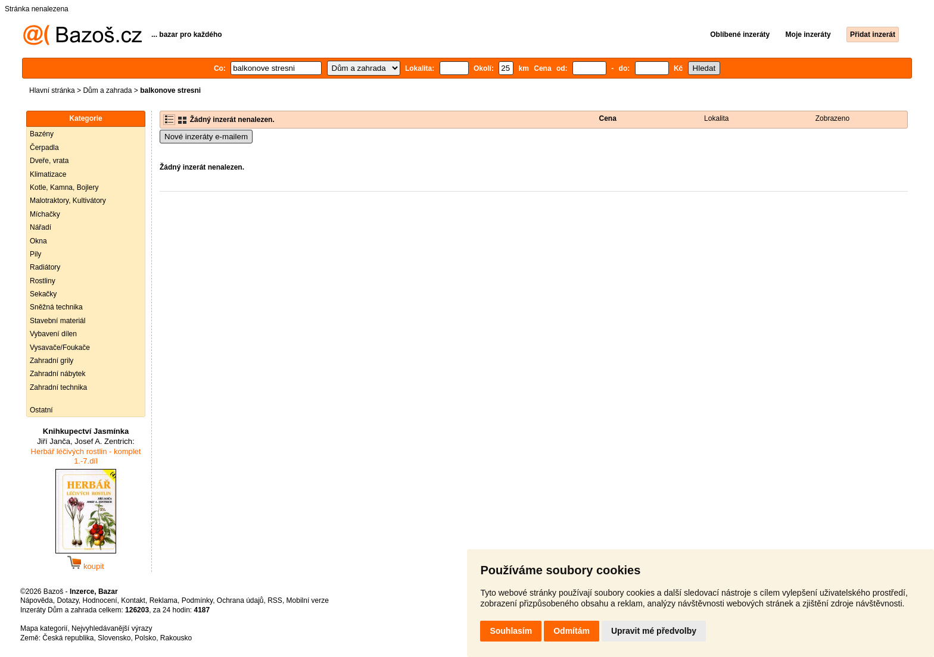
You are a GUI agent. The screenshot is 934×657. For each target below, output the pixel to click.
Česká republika (68, 638)
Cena (608, 118)
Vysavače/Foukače (60, 347)
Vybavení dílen (53, 334)
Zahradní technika (58, 387)
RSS (274, 600)
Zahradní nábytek (57, 374)
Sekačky (43, 294)
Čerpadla (44, 147)
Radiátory (45, 267)
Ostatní (41, 410)
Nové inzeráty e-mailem (206, 136)
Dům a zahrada (107, 90)
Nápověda (36, 600)
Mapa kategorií (43, 628)
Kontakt (133, 600)
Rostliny (42, 281)
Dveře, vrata (49, 161)
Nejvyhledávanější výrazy (111, 628)
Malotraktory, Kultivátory (68, 200)
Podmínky (197, 600)
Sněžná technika (56, 307)
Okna (38, 241)
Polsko (145, 638)
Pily (35, 254)
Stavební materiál (57, 321)
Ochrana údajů (240, 600)
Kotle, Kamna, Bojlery (64, 187)
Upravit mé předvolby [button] (653, 631)
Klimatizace (48, 174)
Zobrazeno (832, 118)
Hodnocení (100, 600)
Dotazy (67, 600)
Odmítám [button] (571, 631)
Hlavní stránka (52, 90)
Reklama (164, 600)
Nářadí (40, 227)
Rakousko (176, 638)
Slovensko (114, 638)
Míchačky (45, 214)
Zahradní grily (51, 360)
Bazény (42, 134)
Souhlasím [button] (511, 631)
